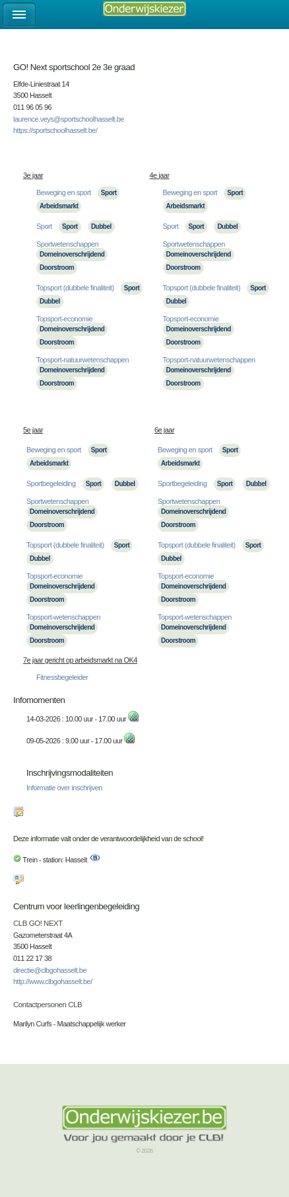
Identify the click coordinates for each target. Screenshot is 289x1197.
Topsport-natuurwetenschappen (82, 360)
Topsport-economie (64, 319)
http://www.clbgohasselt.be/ (52, 981)
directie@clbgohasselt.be (49, 970)
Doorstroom (57, 267)
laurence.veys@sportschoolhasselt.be (68, 119)
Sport (109, 192)
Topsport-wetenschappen (63, 617)
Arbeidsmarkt (59, 206)
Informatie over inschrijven (64, 788)
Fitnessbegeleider (62, 677)
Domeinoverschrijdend (72, 254)
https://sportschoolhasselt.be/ (55, 130)
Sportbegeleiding (51, 483)
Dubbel (101, 226)
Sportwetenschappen (67, 244)
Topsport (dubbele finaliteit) (75, 288)
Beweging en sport (63, 192)
